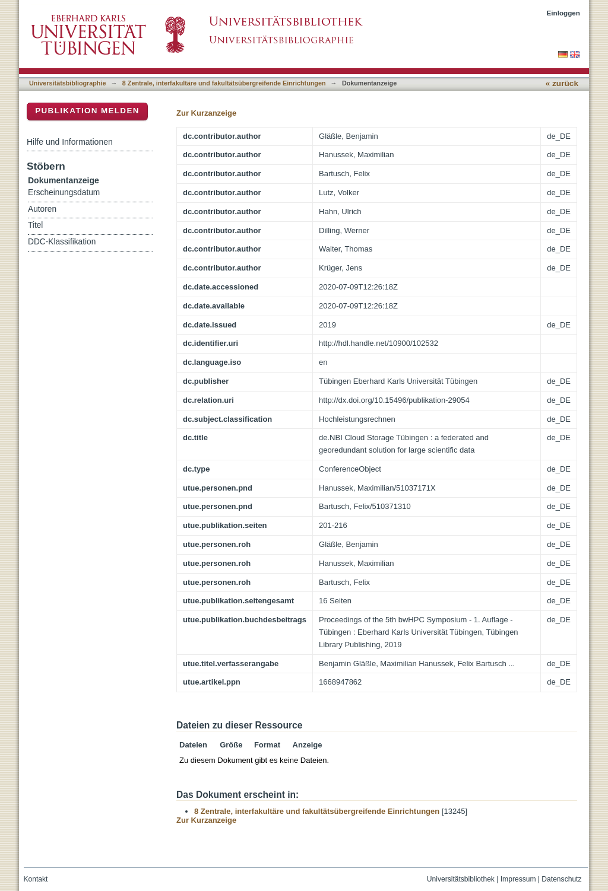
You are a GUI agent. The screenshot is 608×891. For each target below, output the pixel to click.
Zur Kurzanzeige (206, 113)
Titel (35, 225)
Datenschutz (561, 879)
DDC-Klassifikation (62, 241)
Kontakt (36, 879)
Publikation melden (87, 110)
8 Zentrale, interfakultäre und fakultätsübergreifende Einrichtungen (224, 83)
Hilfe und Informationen (70, 142)
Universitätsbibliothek (461, 879)
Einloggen (564, 13)
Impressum (518, 879)
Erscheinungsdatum (64, 192)
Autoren (42, 209)
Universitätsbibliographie (67, 83)
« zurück (562, 83)
